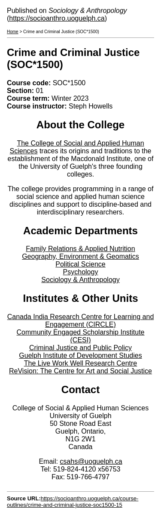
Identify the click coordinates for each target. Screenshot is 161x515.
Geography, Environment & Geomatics (80, 256)
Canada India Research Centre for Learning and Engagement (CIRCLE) (80, 320)
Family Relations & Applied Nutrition (80, 248)
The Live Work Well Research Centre (80, 363)
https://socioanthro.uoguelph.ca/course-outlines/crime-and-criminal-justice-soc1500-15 (72, 501)
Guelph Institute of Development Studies (80, 355)
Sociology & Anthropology (80, 279)
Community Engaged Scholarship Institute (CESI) (81, 336)
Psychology (80, 272)
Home (12, 31)
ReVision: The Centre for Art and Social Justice (80, 371)
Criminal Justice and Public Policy (80, 347)
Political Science (80, 264)
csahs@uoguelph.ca (91, 461)
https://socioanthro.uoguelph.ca (56, 18)
